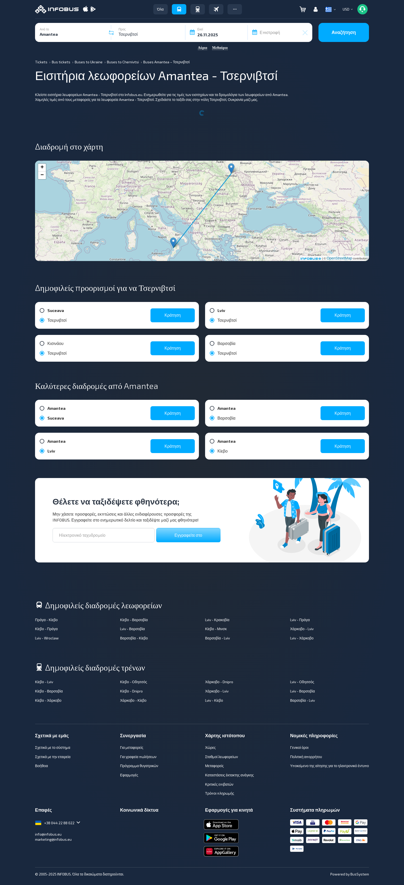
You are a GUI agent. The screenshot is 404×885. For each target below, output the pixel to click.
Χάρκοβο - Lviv (302, 629)
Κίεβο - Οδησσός (133, 682)
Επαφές (43, 810)
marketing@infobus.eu (53, 839)
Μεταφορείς (214, 765)
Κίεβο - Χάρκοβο (48, 700)
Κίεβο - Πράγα (46, 629)
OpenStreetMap (339, 258)
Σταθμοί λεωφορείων (221, 756)
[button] (235, 9)
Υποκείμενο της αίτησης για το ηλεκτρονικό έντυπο (329, 765)
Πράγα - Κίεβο (46, 620)
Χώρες (210, 747)
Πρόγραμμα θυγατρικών (139, 765)
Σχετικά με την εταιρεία (53, 756)
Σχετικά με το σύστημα (52, 747)
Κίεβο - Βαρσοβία (134, 620)
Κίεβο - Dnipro (131, 691)
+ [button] (42, 167)
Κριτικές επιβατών (219, 784)
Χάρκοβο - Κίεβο (133, 700)
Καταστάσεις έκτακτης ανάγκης (229, 775)
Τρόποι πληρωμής (219, 793)
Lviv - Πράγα (300, 620)
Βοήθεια (41, 765)
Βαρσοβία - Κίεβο (134, 638)
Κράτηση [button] (172, 315)
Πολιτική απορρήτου (306, 756)
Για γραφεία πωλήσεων (138, 756)
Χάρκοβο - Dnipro (219, 682)
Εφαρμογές (129, 775)
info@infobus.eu (48, 834)
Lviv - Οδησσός (302, 682)
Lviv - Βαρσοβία (132, 629)
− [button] (42, 175)
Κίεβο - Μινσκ (216, 629)
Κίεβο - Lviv (44, 682)
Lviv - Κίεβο (214, 700)
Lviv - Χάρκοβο (302, 638)
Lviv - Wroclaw (47, 638)
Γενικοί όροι (299, 747)
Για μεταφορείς (131, 747)
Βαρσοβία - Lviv (217, 638)
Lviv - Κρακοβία (217, 620)
